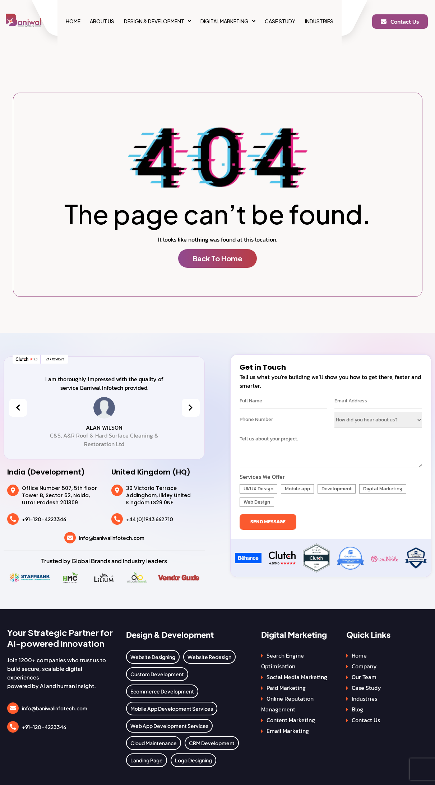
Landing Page (146, 760)
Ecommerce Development (162, 691)
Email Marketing (288, 730)
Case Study (280, 21)
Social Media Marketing (297, 677)
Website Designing (152, 657)
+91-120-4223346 (44, 519)
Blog (357, 709)
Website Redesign (209, 657)
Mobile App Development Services (171, 708)
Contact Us (366, 720)
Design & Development (157, 21)
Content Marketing (291, 720)
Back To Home (217, 258)
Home (73, 21)
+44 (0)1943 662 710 (149, 519)
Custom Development (157, 674)
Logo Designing (193, 760)
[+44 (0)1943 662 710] (117, 519)
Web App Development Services (169, 726)
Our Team (364, 677)
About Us (102, 21)
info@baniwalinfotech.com (111, 537)
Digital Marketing (227, 21)
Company (364, 666)
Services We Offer (262, 476)
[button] (157, 21)
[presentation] (18, 408)
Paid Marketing (286, 687)
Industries (319, 21)
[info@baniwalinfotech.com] (70, 537)
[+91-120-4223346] (13, 519)
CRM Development (212, 743)
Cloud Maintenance (153, 743)
